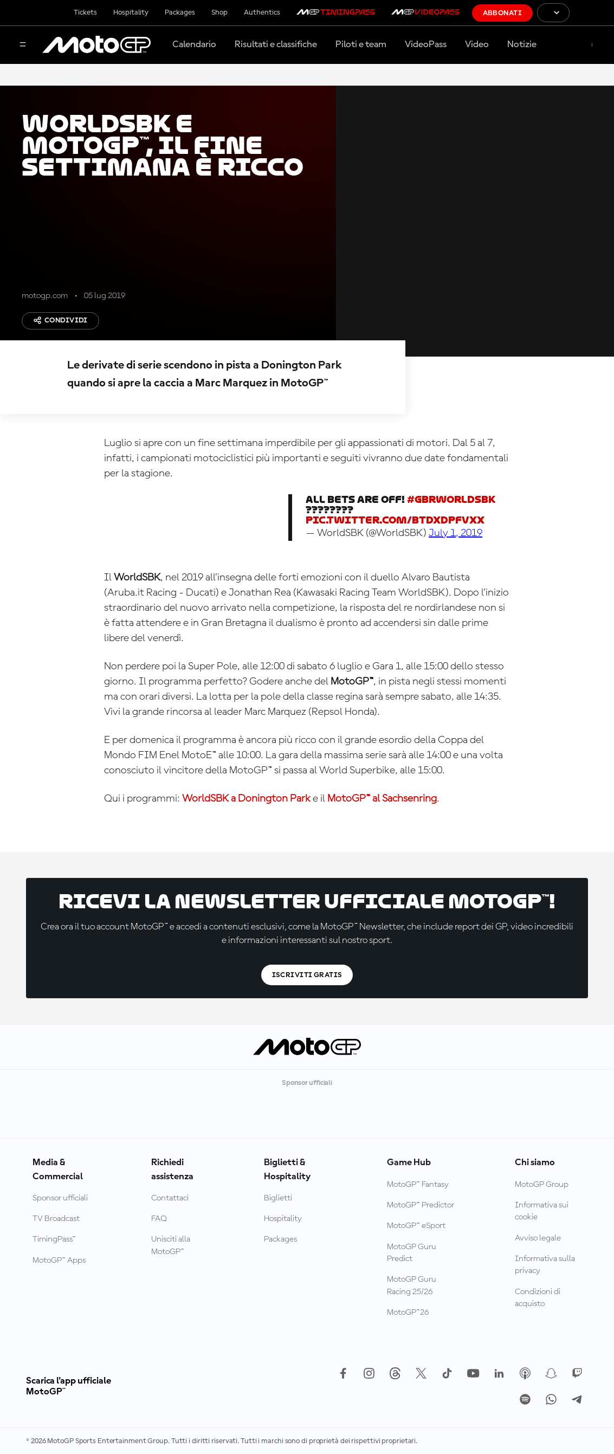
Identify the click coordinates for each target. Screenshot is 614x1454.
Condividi (60, 320)
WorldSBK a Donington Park (246, 798)
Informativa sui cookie (541, 1211)
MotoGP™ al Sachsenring (382, 798)
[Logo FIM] (591, 13)
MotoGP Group (541, 1184)
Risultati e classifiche (276, 44)
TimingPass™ (54, 1239)
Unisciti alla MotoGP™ (170, 1245)
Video (477, 44)
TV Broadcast (56, 1218)
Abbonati (502, 13)
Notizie (522, 44)
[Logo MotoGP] (96, 45)
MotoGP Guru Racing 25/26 (411, 1285)
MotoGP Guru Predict (411, 1253)
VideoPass (426, 44)
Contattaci (170, 1198)
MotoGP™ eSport (416, 1226)
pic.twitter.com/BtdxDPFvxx (395, 520)
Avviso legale (538, 1238)
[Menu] (23, 45)
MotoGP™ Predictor (420, 1205)
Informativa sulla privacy (545, 1265)
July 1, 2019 (455, 533)
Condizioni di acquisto (537, 1298)
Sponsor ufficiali (60, 1198)
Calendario (194, 44)
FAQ (159, 1218)
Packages (180, 12)
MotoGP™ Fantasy (418, 1184)
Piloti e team (360, 44)
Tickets (85, 12)
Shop (219, 12)
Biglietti (278, 1198)
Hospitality (130, 12)
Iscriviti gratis (307, 975)
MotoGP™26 (408, 1312)
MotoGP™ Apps (59, 1260)
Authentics (262, 12)
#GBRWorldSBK (451, 499)
